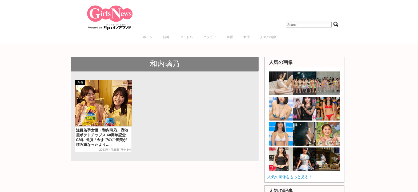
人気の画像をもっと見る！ (289, 177)
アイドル (186, 37)
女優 (246, 37)
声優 (230, 37)
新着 (166, 37)
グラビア (209, 37)
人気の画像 (268, 37)
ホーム (147, 37)
